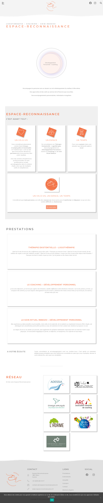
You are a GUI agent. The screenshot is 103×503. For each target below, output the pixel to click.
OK (52, 500)
